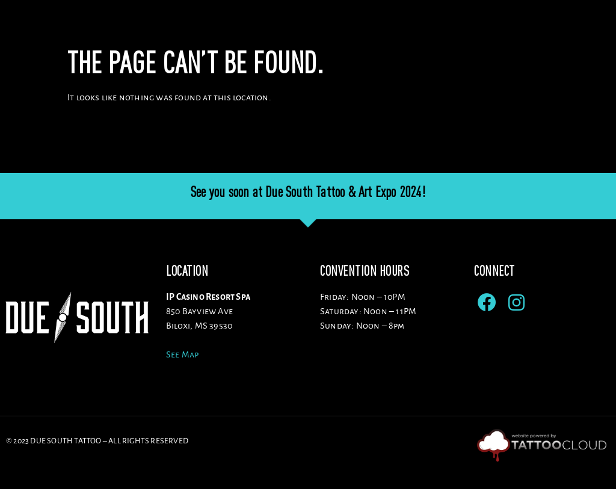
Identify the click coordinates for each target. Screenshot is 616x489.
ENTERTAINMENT (509, 29)
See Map (182, 375)
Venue (277, 29)
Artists (332, 29)
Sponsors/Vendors (414, 29)
